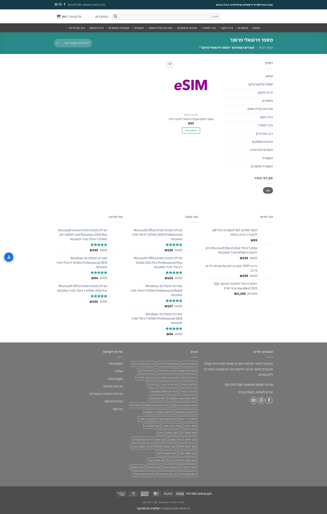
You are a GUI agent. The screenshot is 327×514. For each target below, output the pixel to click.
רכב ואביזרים (76, 28)
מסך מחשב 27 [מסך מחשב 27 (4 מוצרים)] (188, 432)
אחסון (255, 28)
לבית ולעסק (95, 28)
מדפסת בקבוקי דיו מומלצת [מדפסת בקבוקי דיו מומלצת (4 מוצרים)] (158, 412)
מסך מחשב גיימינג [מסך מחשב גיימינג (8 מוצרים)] (141, 446)
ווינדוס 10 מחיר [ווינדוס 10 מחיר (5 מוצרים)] (188, 384)
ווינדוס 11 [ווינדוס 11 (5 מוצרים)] (152, 384)
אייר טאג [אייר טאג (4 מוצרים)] (150, 364)
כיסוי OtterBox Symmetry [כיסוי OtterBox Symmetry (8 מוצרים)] (182, 398)
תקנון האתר (115, 378)
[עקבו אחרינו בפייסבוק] (64, 4)
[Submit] (115, 16)
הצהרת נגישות (113, 401)
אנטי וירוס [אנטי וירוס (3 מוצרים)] (137, 364)
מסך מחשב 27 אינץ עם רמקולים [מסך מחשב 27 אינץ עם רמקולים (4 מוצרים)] (149, 439)
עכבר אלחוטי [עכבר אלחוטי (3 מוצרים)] (153, 467)
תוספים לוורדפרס (261, 149)
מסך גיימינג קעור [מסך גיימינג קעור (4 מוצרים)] (171, 426)
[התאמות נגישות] (8, 257)
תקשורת (137, 28)
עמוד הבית (266, 47)
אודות (119, 371)
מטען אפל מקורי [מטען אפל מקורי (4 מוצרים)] (166, 419)
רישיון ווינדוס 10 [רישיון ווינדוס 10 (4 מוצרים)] (166, 474)
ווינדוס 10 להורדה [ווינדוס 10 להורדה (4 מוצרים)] (146, 377)
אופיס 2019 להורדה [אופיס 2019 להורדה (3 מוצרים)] (168, 364)
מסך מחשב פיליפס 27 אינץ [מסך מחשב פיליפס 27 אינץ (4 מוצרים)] (182, 460)
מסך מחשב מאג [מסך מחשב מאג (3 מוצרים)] (188, 453)
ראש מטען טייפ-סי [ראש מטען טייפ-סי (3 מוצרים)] (187, 474)
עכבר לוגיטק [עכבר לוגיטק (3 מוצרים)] (137, 467)
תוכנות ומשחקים (186, 28)
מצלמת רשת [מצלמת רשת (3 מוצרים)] (170, 467)
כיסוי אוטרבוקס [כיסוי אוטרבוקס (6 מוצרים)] (157, 398)
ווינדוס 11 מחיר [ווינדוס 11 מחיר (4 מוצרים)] (188, 391)
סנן (268, 190)
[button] (102, 16)
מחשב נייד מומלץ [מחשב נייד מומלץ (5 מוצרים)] (187, 419)
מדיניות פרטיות (113, 386)
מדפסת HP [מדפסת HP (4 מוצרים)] (137, 405)
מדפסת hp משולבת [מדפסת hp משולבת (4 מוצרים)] (186, 412)
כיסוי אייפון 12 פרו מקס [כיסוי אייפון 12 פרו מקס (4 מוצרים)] (184, 405)
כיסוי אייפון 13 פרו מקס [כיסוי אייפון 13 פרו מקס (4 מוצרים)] (157, 405)
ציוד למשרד (207, 28)
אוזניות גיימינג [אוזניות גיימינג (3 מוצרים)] (189, 364)
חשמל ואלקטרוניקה (260, 84)
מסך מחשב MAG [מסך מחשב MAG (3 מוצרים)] (187, 446)
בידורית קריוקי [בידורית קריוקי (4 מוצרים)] (146, 370)
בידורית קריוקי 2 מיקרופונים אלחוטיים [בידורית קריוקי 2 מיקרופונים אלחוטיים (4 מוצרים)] (177, 377)
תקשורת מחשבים (117, 28)
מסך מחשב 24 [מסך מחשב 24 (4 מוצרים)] (152, 426)
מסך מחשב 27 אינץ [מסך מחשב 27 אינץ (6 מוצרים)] (168, 432)
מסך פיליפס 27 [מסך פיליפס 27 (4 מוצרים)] (188, 467)
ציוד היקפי (225, 28)
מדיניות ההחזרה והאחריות (106, 393)
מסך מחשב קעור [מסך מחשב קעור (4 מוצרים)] (156, 460)
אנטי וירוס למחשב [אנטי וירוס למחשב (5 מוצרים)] (187, 370)
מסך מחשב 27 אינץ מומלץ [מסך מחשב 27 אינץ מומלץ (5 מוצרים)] (182, 439)
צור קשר (117, 409)
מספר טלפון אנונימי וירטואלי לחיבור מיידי (191, 119)
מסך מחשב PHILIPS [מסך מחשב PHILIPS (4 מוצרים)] (164, 446)
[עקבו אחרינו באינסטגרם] (60, 4)
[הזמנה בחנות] (73, 43)
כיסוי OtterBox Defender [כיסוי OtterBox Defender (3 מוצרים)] (164, 391)
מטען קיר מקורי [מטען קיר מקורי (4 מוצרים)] (147, 419)
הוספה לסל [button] (191, 130)
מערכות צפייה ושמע (159, 28)
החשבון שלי (115, 363)
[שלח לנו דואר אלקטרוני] (56, 4)
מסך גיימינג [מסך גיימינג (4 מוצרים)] (190, 426)
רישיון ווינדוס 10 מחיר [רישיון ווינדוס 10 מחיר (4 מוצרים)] (144, 474)
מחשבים (241, 28)
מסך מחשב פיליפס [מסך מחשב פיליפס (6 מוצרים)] (166, 453)
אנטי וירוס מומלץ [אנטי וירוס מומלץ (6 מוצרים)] (165, 370)
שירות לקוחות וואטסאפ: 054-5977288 (86, 4)
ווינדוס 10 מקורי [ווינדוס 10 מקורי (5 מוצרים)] (169, 384)
